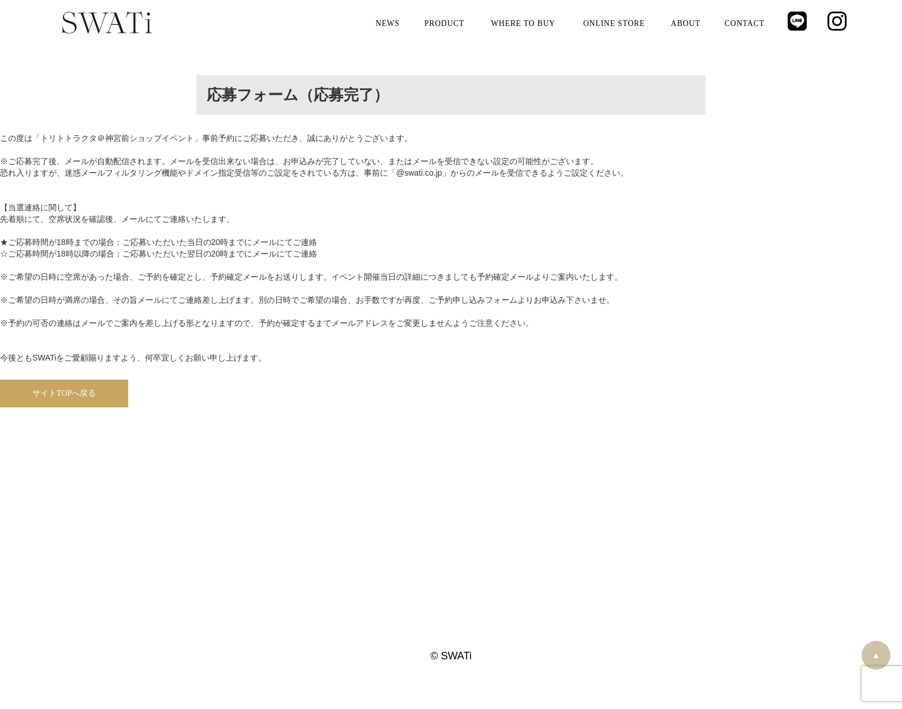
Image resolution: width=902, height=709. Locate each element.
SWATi (107, 23)
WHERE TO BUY (523, 23)
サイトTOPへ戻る (64, 393)
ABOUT (685, 23)
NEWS (388, 23)
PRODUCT (444, 23)
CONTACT (745, 23)
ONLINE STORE (614, 23)
